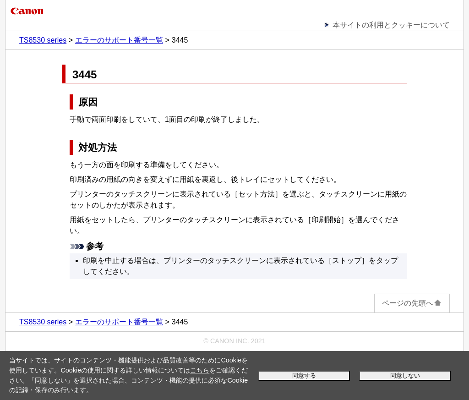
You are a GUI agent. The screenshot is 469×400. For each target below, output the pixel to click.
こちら (199, 370)
